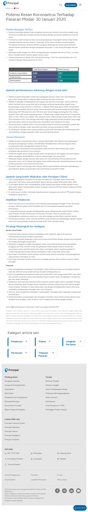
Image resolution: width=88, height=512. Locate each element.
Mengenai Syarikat (12, 381)
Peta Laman (62, 480)
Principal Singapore (12, 435)
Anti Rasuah (50, 401)
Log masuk (71, 5)
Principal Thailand (12, 439)
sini (12, 307)
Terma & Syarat (14, 464)
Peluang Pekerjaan (12, 401)
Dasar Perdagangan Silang (56, 389)
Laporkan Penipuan (38, 480)
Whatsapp (37, 453)
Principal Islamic (11, 431)
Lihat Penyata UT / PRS (55, 405)
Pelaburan (17, 341)
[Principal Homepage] (12, 368)
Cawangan (37, 459)
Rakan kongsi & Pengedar (15, 410)
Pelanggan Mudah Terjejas (56, 410)
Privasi (59, 475)
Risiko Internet (51, 397)
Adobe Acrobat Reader (14, 501)
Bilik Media (9, 393)
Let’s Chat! (81, 508)
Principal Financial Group (15, 423)
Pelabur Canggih (52, 385)
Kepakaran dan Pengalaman (16, 397)
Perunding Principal (15, 459)
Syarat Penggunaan (12, 475)
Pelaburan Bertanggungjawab (57, 393)
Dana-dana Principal (13, 405)
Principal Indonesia (12, 427)
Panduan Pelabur (52, 381)
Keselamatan (10, 480)
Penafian (34, 475)
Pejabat (63, 459)
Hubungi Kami (65, 453)
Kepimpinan (9, 389)
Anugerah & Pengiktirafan (15, 385)
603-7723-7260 (13, 453)
